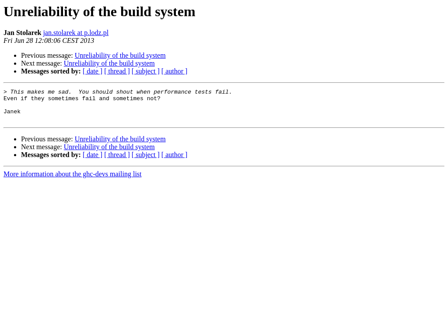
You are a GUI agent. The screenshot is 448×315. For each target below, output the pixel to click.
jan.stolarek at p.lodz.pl (75, 32)
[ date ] (92, 71)
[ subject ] (146, 71)
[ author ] (174, 71)
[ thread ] (117, 71)
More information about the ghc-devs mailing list (73, 180)
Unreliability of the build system (120, 55)
